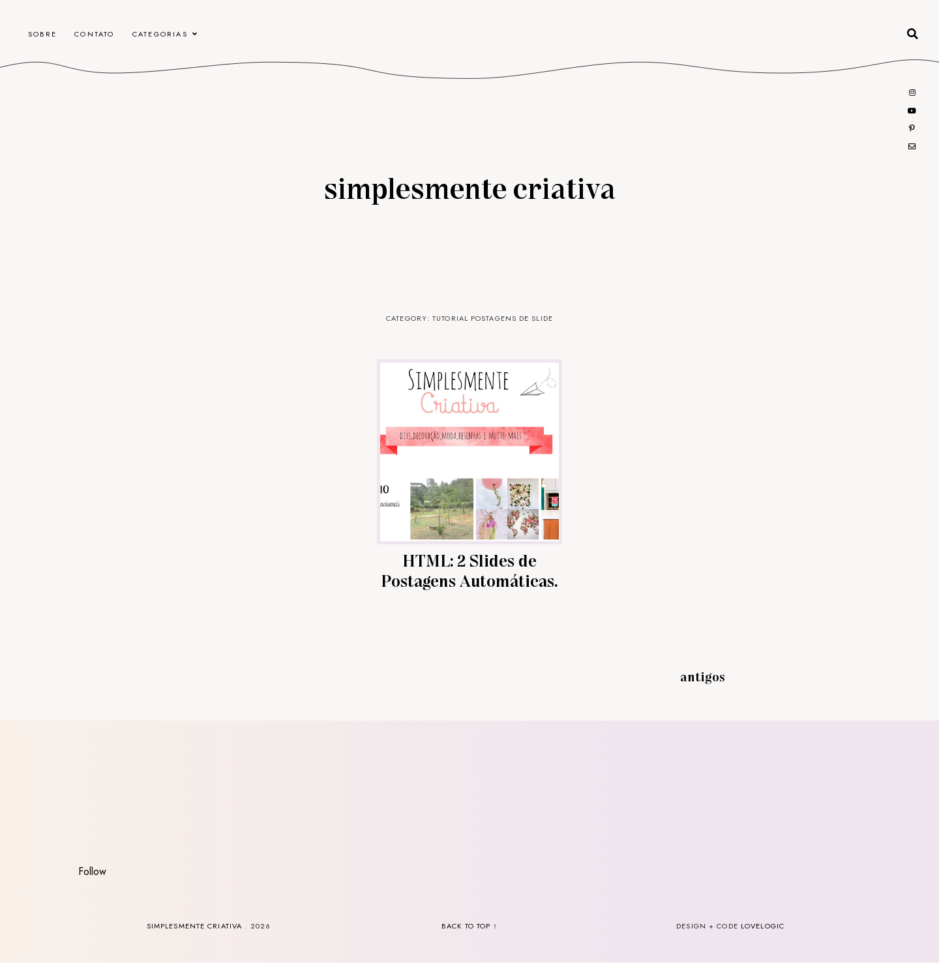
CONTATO (94, 34)
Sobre (42, 34)
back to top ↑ (469, 926)
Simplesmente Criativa (469, 187)
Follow (92, 871)
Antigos (702, 676)
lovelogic (762, 926)
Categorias (160, 34)
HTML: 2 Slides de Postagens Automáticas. (469, 570)
